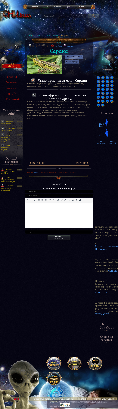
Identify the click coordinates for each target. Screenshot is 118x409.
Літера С (56, 35)
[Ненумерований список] (50, 200)
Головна (34, 6)
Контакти (82, 399)
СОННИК (112, 271)
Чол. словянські (101, 142)
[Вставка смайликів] (58, 200)
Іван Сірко (58, 46)
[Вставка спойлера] (76, 200)
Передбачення (66, 399)
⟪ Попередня (37, 163)
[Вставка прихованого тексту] (80, 200)
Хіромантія (70, 6)
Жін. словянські (112, 142)
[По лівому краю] (39, 200)
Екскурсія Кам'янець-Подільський (106, 247)
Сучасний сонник (74, 56)
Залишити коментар (59, 237)
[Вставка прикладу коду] (73, 200)
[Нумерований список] (53, 200)
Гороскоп (46, 6)
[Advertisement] (11, 232)
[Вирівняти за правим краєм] (45, 200)
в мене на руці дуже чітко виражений (7, 188)
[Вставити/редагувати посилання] (61, 200)
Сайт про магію (54, 401)
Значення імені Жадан (7, 123)
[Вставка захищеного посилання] (65, 200)
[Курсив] (31, 200)
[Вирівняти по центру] (42, 200)
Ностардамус (72, 61)
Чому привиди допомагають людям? (6, 138)
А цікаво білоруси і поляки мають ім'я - (8, 171)
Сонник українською (42, 35)
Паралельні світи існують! (8, 129)
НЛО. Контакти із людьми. (5, 148)
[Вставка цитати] (69, 200)
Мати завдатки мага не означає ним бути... (8, 180)
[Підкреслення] (34, 200)
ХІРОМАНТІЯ (102, 314)
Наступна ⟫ (81, 163)
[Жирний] (27, 200)
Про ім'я (82, 6)
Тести (27, 399)
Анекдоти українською (103, 399)
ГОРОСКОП (101, 292)
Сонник (57, 6)
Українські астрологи (44, 399)
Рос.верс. (68, 45)
